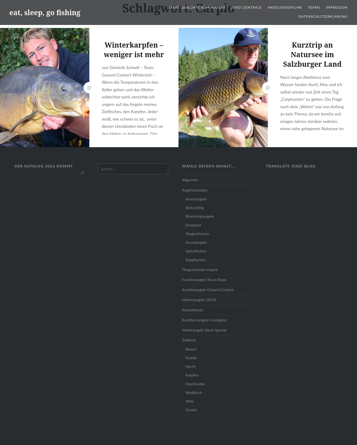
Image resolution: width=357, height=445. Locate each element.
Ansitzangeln (196, 199)
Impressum (337, 7)
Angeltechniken (195, 190)
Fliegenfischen (197, 233)
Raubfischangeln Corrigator (204, 320)
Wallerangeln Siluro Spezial (204, 330)
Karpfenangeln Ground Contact (207, 289)
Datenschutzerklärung (323, 16)
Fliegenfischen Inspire (200, 269)
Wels (189, 401)
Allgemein (190, 179)
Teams (314, 7)
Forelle (191, 357)
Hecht (190, 366)
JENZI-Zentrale (246, 7)
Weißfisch (193, 392)
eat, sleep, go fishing (45, 12)
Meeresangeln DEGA (199, 299)
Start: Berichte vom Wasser (197, 7)
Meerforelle (195, 384)
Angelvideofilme (284, 7)
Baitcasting (194, 207)
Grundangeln (196, 242)
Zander (191, 409)
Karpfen (192, 375)
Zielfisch (189, 340)
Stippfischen (195, 259)
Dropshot (193, 225)
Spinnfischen (195, 251)
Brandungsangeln (199, 216)
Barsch (191, 349)
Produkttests (192, 310)
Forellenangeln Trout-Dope (204, 279)
